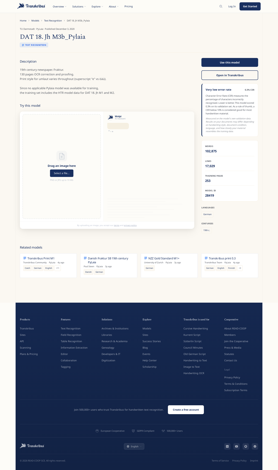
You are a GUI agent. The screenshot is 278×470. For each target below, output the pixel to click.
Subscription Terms (235, 390)
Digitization (108, 360)
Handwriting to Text (195, 360)
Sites (23, 334)
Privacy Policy (232, 377)
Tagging (66, 366)
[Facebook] (255, 446)
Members (230, 334)
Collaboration (69, 360)
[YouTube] (236, 446)
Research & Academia (114, 341)
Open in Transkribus (229, 75)
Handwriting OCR (194, 373)
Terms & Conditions (236, 383)
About (114, 6)
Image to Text (192, 366)
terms (116, 225)
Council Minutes (193, 347)
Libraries (107, 334)
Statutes (229, 354)
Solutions (79, 6)
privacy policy (130, 225)
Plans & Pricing (29, 354)
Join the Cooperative (236, 341)
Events (146, 354)
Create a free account (186, 409)
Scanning (25, 347)
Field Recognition (71, 334)
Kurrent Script (192, 334)
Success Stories (152, 341)
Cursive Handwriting (196, 328)
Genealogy (108, 347)
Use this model (230, 62)
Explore (97, 6)
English (134, 446)
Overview (60, 6)
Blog (145, 347)
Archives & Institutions (115, 328)
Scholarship (150, 366)
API (22, 341)
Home (23, 20)
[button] (62, 166)
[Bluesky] (246, 446)
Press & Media (232, 347)
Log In (232, 6)
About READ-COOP (235, 328)
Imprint (254, 460)
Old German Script (195, 354)
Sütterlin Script (192, 341)
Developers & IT (111, 354)
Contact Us (230, 360)
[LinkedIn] (227, 446)
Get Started (250, 6)
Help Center (150, 360)
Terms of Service (220, 460)
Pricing (128, 6)
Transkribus (27, 328)
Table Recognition (71, 341)
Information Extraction (74, 347)
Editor (64, 354)
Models (35, 20)
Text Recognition (53, 20)
